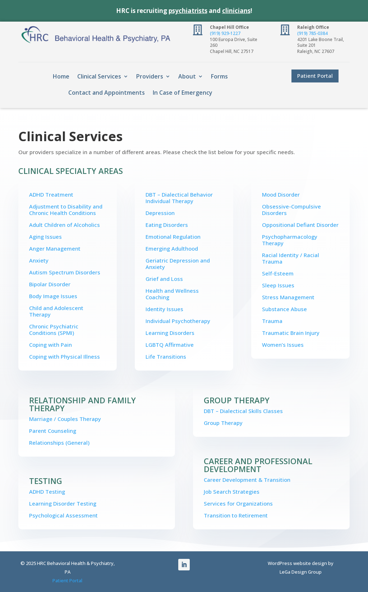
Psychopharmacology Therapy (289, 240)
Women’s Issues (283, 344)
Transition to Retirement (236, 515)
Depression (160, 212)
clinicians (236, 10)
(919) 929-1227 (225, 33)
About (187, 76)
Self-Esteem (278, 273)
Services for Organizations (238, 503)
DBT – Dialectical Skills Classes (243, 410)
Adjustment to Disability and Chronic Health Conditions (65, 209)
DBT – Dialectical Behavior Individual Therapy (179, 198)
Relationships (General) (59, 442)
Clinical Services (99, 76)
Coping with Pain (50, 344)
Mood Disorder (281, 194)
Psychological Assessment (63, 515)
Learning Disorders (170, 332)
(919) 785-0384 (312, 33)
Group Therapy (223, 422)
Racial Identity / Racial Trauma (290, 258)
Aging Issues (45, 236)
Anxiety (39, 260)
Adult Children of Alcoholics (64, 224)
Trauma (272, 320)
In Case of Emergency (182, 93)
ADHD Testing (47, 491)
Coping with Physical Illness (64, 356)
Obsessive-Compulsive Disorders (291, 209)
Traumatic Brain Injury (290, 332)
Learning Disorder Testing (62, 503)
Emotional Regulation (173, 236)
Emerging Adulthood (172, 248)
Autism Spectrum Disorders (64, 272)
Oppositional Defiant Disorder (300, 224)
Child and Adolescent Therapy (56, 311)
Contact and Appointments (106, 93)
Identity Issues (164, 309)
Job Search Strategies (231, 491)
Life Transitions (166, 356)
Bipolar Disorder (49, 284)
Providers (149, 76)
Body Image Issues (53, 296)
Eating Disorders (167, 224)
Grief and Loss (164, 278)
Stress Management (288, 297)
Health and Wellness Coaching (172, 294)
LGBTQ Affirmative (170, 344)
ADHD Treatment (51, 194)
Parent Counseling (52, 430)
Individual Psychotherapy (178, 320)
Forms (219, 76)
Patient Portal (315, 75)
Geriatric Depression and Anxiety (178, 263)
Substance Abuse (284, 309)
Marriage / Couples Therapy (65, 418)
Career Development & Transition (247, 479)
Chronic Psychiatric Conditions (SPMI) (53, 329)
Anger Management (54, 248)
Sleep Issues (278, 285)
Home (61, 76)
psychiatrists (188, 10)
